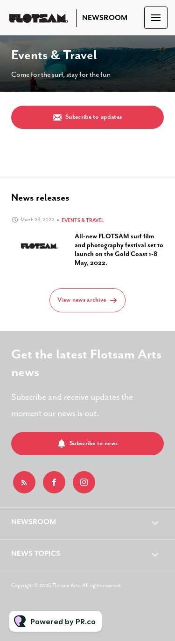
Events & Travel (83, 220)
